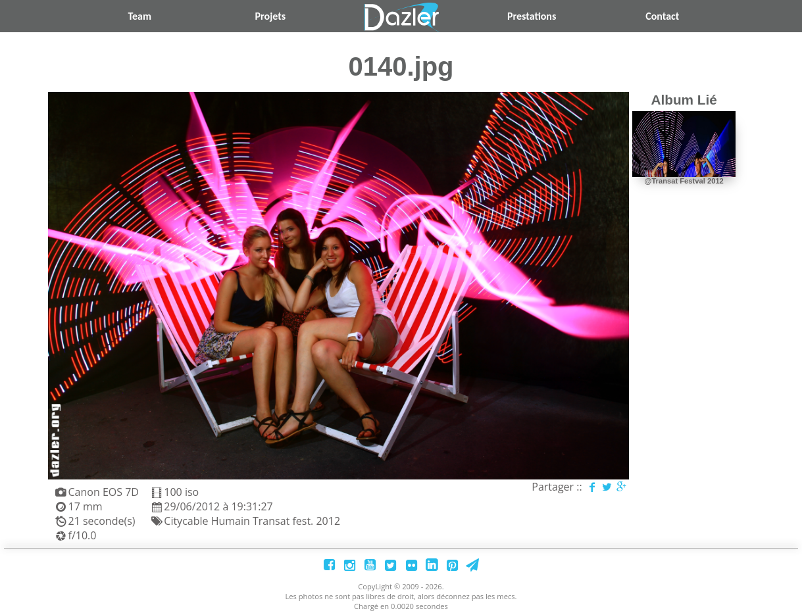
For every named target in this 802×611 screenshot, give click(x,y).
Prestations (531, 16)
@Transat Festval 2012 (683, 181)
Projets (270, 16)
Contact (662, 16)
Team (139, 16)
